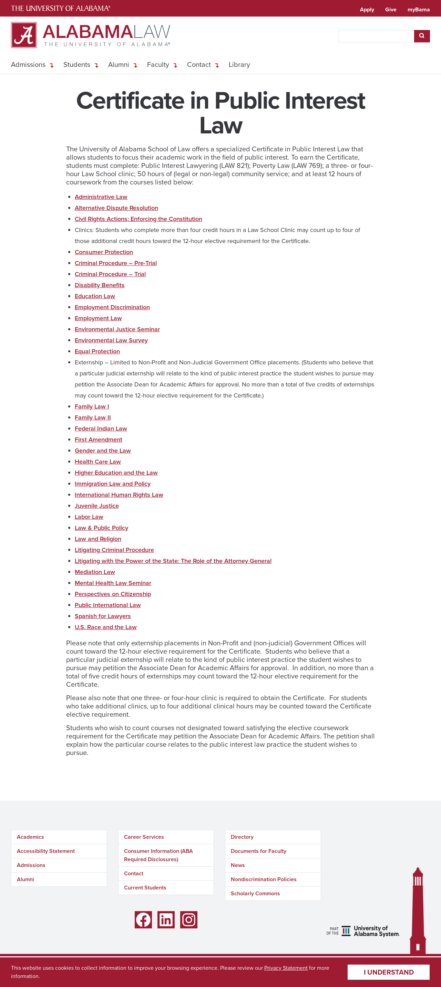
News (238, 865)
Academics (30, 837)
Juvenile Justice (97, 505)
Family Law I (92, 406)
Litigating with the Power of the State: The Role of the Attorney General (173, 560)
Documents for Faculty (258, 851)
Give (391, 9)
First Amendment (98, 439)
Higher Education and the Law (116, 472)
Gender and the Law (103, 450)
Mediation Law (95, 571)
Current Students (145, 888)
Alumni (118, 64)
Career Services (144, 837)
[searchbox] (376, 36)
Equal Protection (97, 351)
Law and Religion (98, 538)
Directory (242, 837)
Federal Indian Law (101, 428)
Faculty (158, 64)
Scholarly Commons (255, 893)
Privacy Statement (286, 968)
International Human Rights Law (119, 494)
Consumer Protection (104, 252)
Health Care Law (98, 461)
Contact (199, 64)
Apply (367, 9)
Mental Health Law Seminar (113, 582)
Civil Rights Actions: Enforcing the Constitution (138, 218)
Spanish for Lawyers (103, 616)
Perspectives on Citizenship (113, 594)
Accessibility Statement (46, 851)
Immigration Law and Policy (113, 483)
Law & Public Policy (101, 527)
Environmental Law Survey (111, 340)
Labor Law (89, 516)
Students (76, 64)
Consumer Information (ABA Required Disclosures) (158, 855)
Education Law (95, 296)
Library (239, 64)
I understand (389, 972)
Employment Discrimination (112, 307)
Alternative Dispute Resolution (116, 207)
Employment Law (98, 318)
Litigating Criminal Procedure (114, 549)
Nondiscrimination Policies (264, 879)
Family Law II (93, 417)
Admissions (28, 64)
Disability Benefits (100, 285)
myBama (419, 9)
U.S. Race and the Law (106, 627)
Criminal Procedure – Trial (110, 274)
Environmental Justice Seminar (117, 329)
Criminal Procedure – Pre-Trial (116, 263)
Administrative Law (101, 196)
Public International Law (108, 605)
